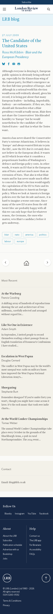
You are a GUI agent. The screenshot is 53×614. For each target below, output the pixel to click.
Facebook (43, 514)
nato (17, 234)
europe (20, 241)
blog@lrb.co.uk (17, 482)
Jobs (5, 559)
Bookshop (7, 554)
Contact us (34, 536)
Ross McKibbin (12, 52)
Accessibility (35, 549)
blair (6, 234)
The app (35, 540)
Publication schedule (12, 545)
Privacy (6, 605)
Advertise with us (11, 549)
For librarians (35, 545)
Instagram (19, 514)
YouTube (32, 514)
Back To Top (46, 578)
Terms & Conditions (12, 601)
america (29, 234)
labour (7, 241)
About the (10, 536)
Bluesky (8, 514)
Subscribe (26, 2)
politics (42, 234)
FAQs (32, 554)
